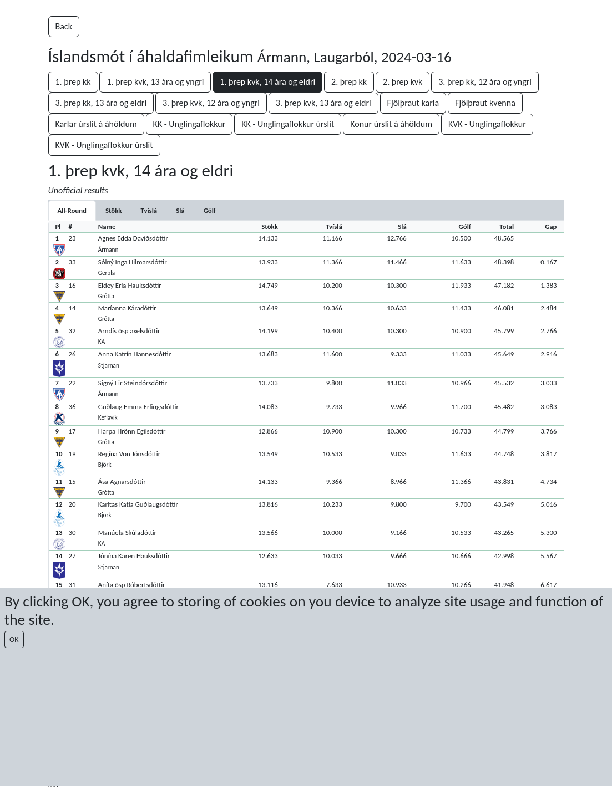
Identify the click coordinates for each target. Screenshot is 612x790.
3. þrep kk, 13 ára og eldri (101, 103)
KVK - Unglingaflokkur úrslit (104, 145)
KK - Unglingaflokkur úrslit (287, 124)
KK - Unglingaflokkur (189, 124)
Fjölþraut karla (413, 103)
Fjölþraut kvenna (485, 103)
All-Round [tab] (72, 210)
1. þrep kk (73, 82)
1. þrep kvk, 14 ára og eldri (267, 82)
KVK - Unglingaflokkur (487, 124)
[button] (306, 244)
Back (63, 26)
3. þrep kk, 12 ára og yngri (485, 82)
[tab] (113, 210)
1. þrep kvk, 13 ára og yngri (155, 82)
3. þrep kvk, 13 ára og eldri (323, 103)
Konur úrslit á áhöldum (391, 124)
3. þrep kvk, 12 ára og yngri (211, 103)
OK (14, 639)
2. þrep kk (349, 82)
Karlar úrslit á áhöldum (96, 124)
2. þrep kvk (402, 82)
